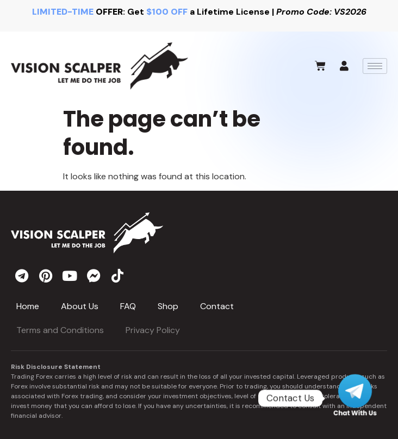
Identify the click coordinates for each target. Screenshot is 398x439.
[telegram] (22, 275)
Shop (168, 306)
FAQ (128, 306)
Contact (217, 306)
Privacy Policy (153, 330)
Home (27, 306)
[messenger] (93, 275)
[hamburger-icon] (375, 66)
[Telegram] (355, 398)
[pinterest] (46, 275)
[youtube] (69, 275)
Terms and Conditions (60, 330)
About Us (79, 306)
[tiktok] (117, 275)
